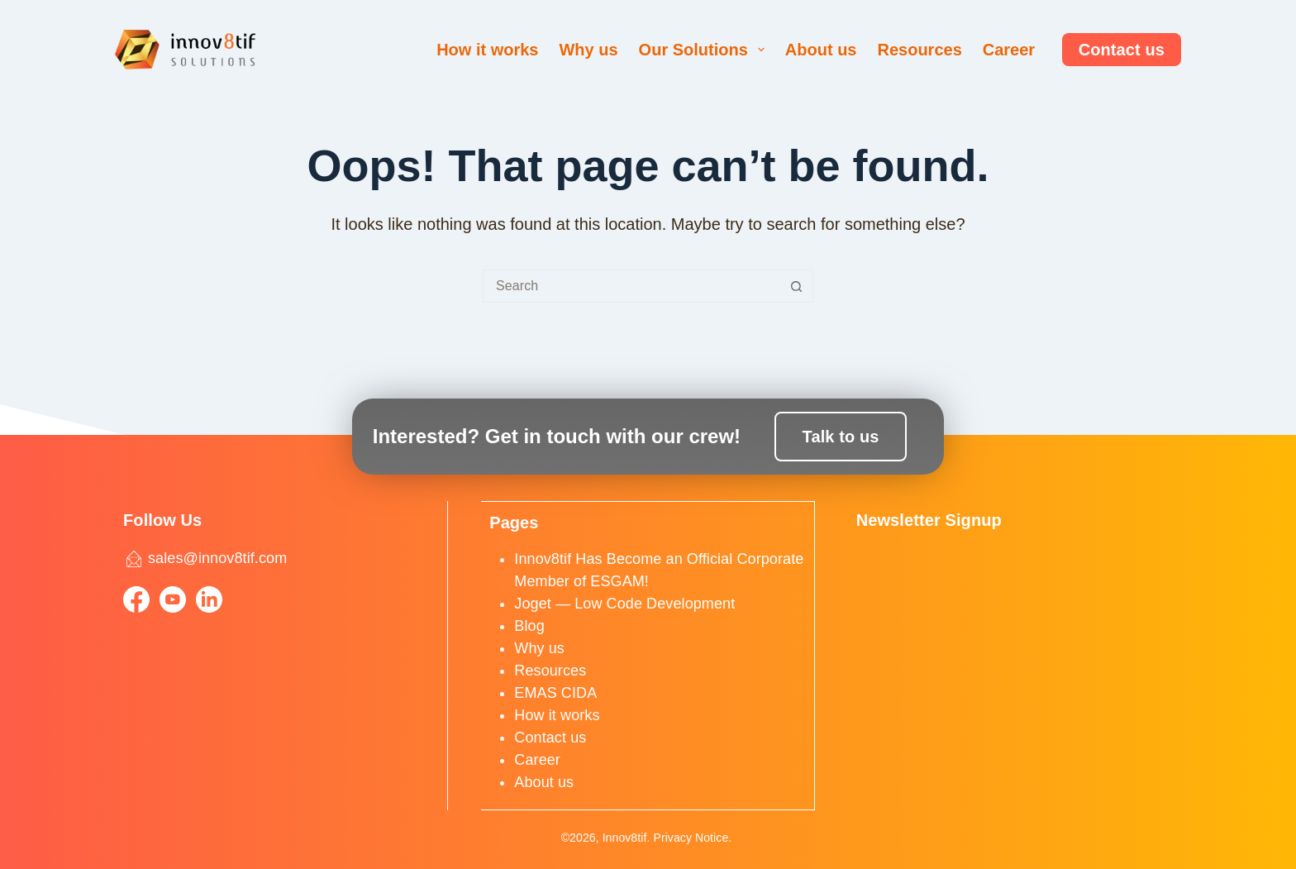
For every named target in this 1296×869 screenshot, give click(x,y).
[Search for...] (631, 286)
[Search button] (796, 286)
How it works (487, 50)
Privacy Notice (690, 837)
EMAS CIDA (555, 692)
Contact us (1122, 50)
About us (821, 50)
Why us (588, 50)
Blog (529, 625)
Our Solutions (705, 50)
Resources (919, 50)
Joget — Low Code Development (624, 602)
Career (1009, 50)
